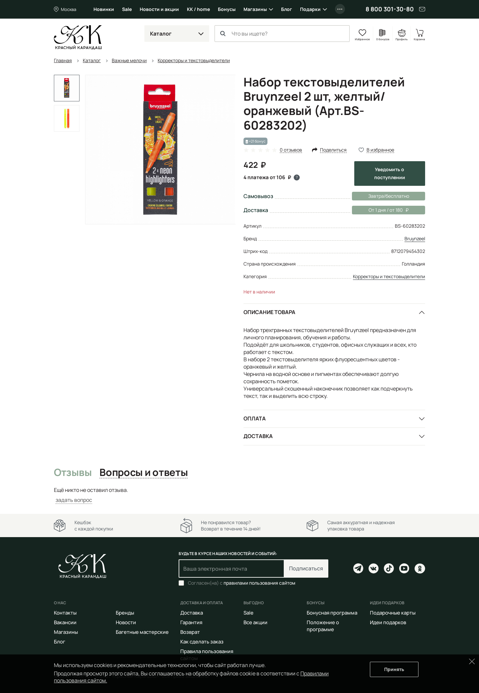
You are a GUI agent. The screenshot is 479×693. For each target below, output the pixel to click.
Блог (286, 9)
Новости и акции (159, 9)
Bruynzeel (414, 238)
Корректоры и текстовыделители (389, 276)
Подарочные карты (392, 612)
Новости (126, 622)
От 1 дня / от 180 (380, 210)
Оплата (254, 418)
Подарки (310, 9)
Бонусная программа (332, 612)
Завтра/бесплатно (388, 196)
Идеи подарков (388, 622)
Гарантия (191, 622)
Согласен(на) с (241, 583)
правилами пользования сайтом (259, 583)
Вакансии (65, 622)
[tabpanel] (239, 495)
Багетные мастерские (142, 632)
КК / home (198, 9)
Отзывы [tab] (72, 473)
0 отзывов (291, 150)
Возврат (190, 632)
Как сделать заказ (202, 641)
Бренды (125, 612)
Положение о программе (323, 626)
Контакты (65, 612)
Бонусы (227, 9)
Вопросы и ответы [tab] (143, 473)
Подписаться (306, 568)
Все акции (255, 622)
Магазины (255, 9)
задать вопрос (74, 500)
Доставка (258, 436)
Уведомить (389, 173)
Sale (127, 9)
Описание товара (269, 312)
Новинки (103, 9)
